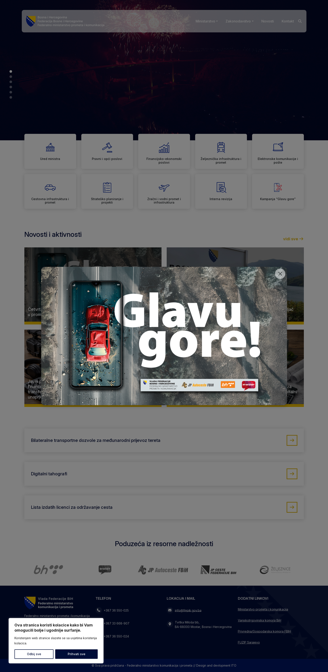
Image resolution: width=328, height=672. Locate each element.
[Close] (280, 274)
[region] (56, 640)
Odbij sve (34, 654)
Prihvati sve (76, 654)
